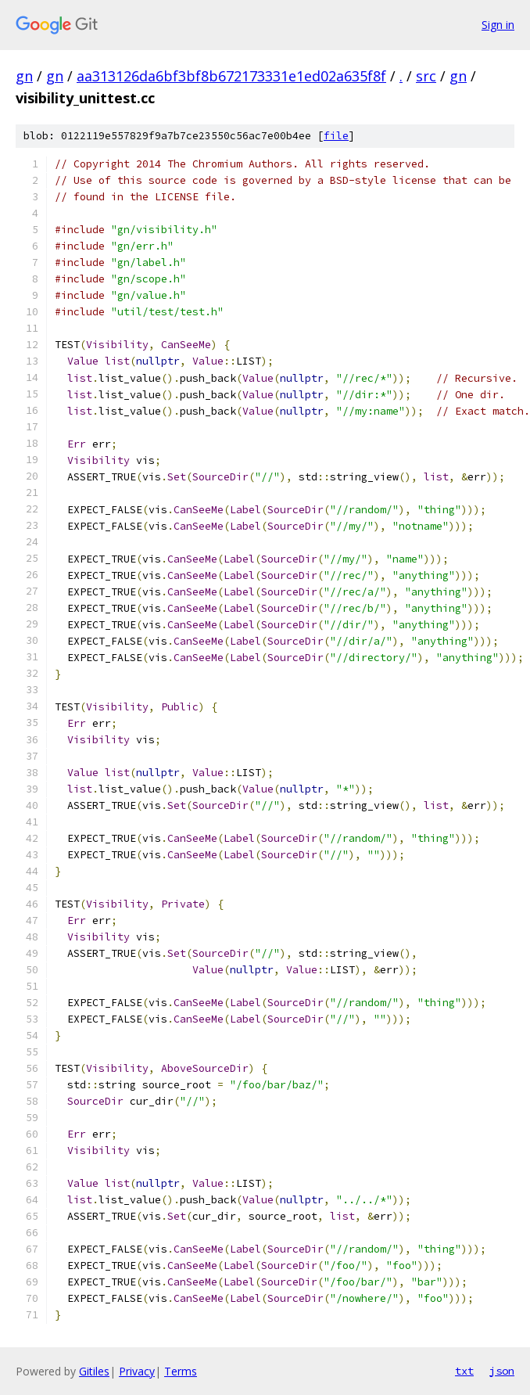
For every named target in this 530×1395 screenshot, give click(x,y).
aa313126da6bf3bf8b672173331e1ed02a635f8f (231, 76)
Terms (180, 1371)
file (336, 135)
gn (24, 76)
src (426, 76)
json (501, 1371)
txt (464, 1371)
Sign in (498, 24)
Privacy (137, 1371)
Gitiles (94, 1371)
